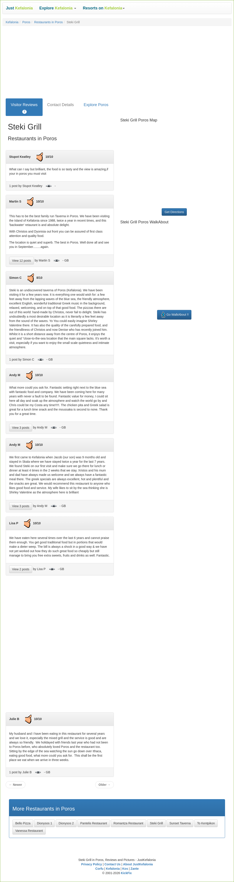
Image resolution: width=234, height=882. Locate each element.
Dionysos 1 (44, 823)
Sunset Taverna (180, 823)
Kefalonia (12, 22)
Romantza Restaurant (128, 823)
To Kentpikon (206, 823)
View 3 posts (20, 427)
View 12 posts (21, 260)
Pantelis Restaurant (93, 823)
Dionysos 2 (66, 823)
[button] (58, 8)
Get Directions (174, 212)
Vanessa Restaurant (29, 830)
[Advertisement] (117, 61)
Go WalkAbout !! (174, 314)
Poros (26, 22)
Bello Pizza (22, 823)
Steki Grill (156, 823)
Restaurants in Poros (48, 22)
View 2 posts (20, 569)
